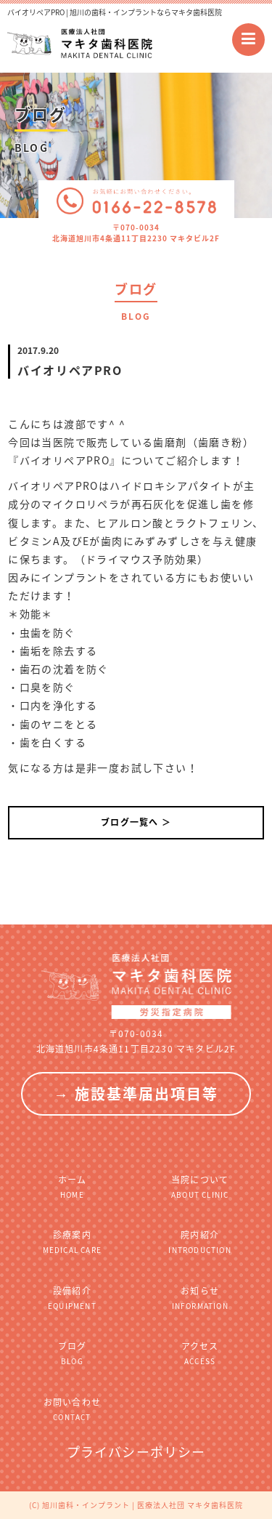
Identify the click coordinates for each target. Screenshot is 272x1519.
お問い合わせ (72, 1408)
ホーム (72, 1186)
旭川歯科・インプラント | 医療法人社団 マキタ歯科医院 (142, 1504)
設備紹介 (72, 1297)
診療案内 (72, 1241)
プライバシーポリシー (136, 1452)
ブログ (72, 1352)
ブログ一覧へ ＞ (136, 822)
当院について (200, 1186)
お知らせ (200, 1297)
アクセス (200, 1352)
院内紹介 (200, 1241)
